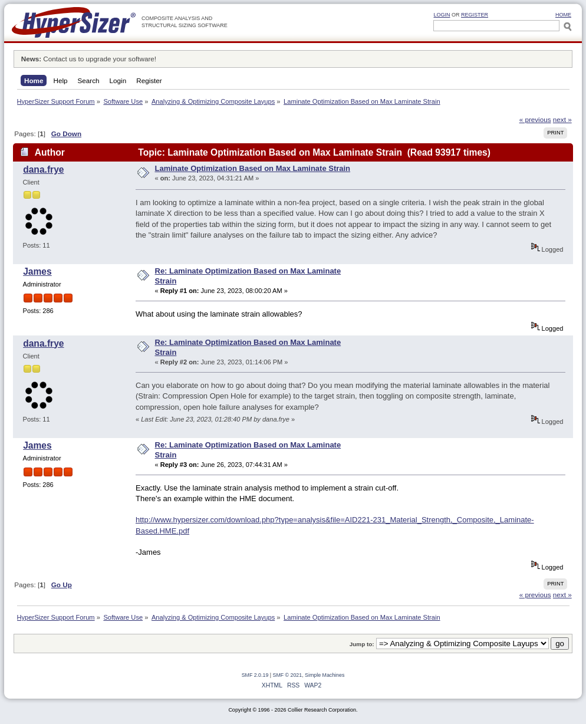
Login (441, 15)
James (37, 271)
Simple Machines (324, 675)
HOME (563, 15)
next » (562, 119)
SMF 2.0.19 (255, 675)
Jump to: (362, 644)
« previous (535, 119)
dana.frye (43, 169)
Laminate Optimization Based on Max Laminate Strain (253, 168)
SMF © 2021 (287, 675)
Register (474, 15)
